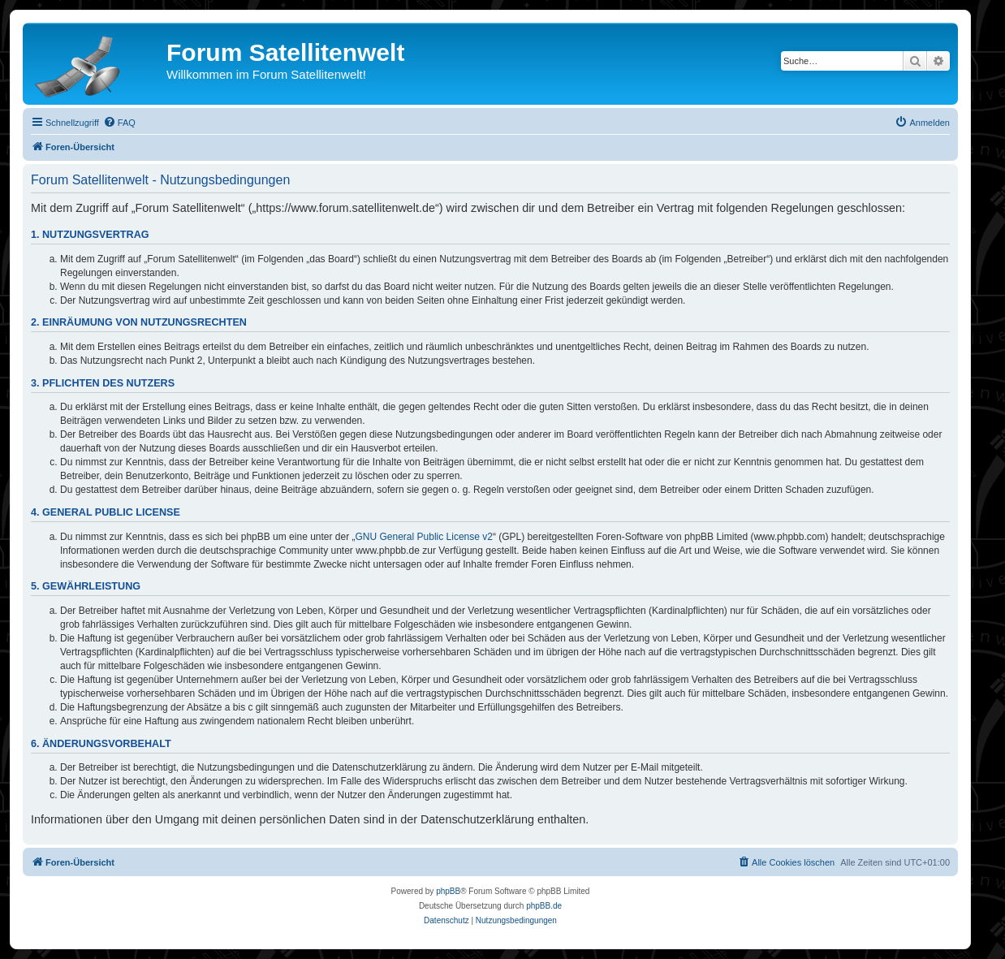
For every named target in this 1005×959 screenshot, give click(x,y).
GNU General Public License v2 (424, 536)
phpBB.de (544, 905)
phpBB (448, 891)
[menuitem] (119, 122)
